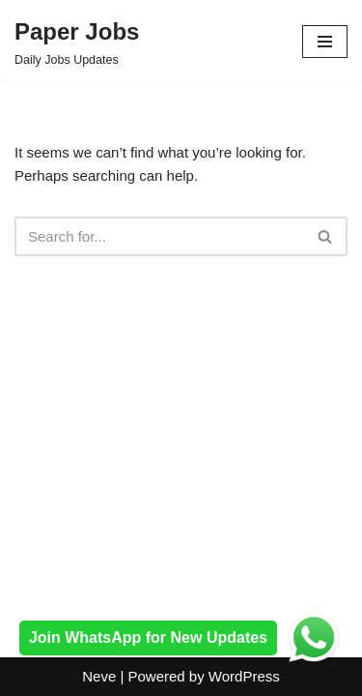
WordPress (244, 676)
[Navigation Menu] (325, 41)
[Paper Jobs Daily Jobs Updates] (76, 42)
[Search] (159, 236)
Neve (99, 676)
